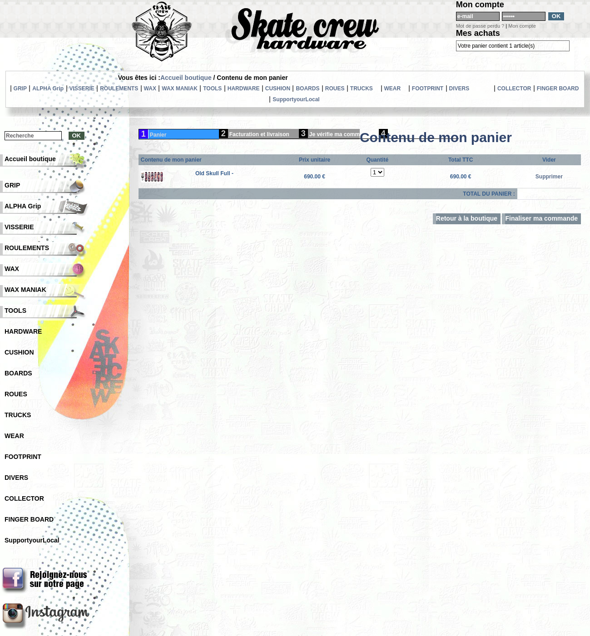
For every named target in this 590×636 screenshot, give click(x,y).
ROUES (335, 88)
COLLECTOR (514, 88)
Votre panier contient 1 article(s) (496, 46)
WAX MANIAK (180, 88)
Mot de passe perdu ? (480, 26)
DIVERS (459, 88)
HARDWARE (244, 88)
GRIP (20, 88)
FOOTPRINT (427, 88)
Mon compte (522, 26)
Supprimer (549, 176)
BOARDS (307, 88)
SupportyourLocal (296, 99)
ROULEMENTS (119, 88)
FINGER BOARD (558, 88)
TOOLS (212, 88)
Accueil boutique (186, 77)
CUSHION (277, 88)
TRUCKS (361, 88)
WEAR (392, 88)
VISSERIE (81, 88)
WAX (150, 88)
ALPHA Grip (48, 88)
